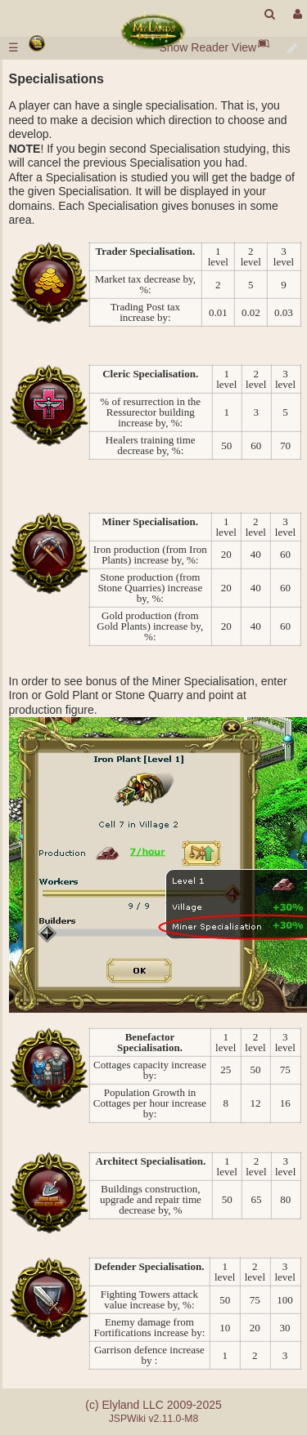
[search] (269, 14)
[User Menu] (295, 14)
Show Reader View (207, 47)
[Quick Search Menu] (269, 14)
